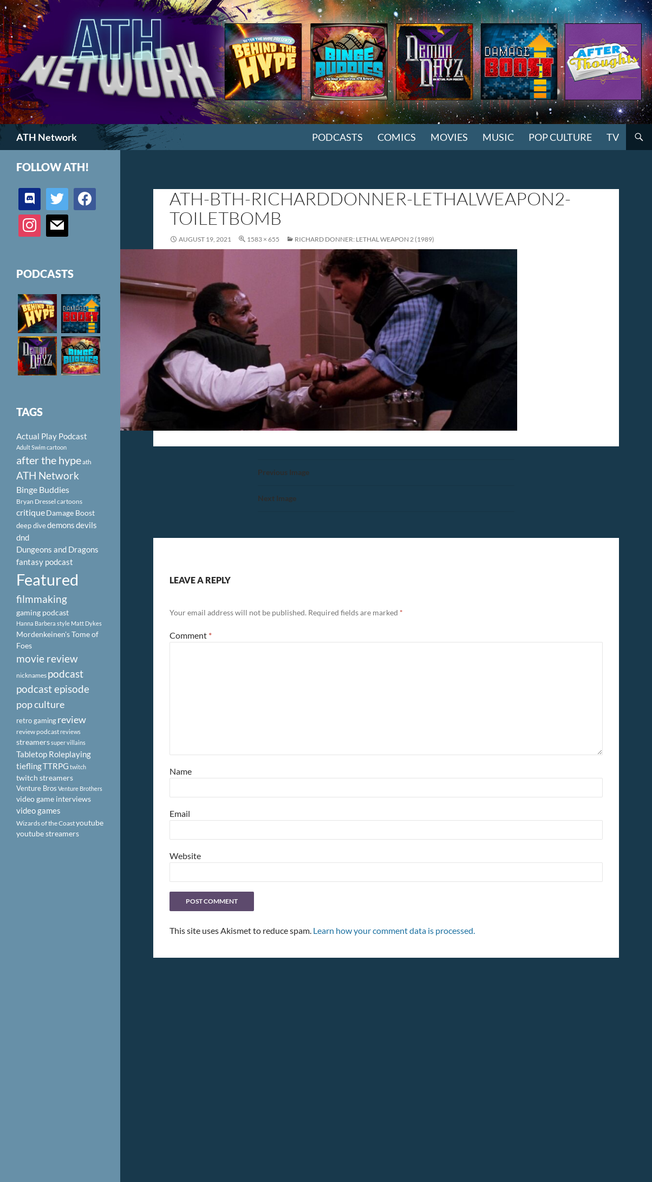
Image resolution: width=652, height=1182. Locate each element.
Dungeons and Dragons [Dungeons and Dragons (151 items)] (57, 549)
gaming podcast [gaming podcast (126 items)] (42, 612)
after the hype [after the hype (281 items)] (48, 460)
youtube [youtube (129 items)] (89, 822)
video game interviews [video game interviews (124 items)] (53, 798)
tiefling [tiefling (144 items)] (29, 766)
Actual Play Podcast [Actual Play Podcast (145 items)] (51, 436)
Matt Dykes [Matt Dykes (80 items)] (86, 623)
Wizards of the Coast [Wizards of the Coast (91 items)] (45, 823)
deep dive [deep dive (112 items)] (31, 525)
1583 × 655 (263, 239)
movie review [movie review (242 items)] (47, 659)
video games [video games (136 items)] (38, 810)
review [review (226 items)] (71, 719)
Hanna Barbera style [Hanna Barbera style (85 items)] (43, 623)
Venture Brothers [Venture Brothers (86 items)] (80, 788)
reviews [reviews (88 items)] (70, 731)
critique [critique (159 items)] (30, 512)
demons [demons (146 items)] (61, 525)
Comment (190, 635)
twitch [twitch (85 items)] (78, 766)
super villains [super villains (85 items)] (68, 742)
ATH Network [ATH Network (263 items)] (47, 475)
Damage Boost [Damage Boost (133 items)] (70, 512)
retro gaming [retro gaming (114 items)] (36, 720)
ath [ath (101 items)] (87, 462)
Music (498, 137)
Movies (449, 137)
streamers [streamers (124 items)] (33, 741)
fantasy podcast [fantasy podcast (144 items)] (44, 562)
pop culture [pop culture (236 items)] (40, 704)
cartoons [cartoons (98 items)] (69, 501)
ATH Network (46, 137)
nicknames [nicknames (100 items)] (31, 675)
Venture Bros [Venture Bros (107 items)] (36, 788)
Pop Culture (560, 137)
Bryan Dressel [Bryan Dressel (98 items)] (36, 501)
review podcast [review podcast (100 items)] (37, 732)
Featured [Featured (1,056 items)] (47, 579)
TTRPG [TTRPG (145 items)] (56, 766)
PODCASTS (337, 137)
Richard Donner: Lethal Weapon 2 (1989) (364, 239)
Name (180, 771)
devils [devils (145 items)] (86, 525)
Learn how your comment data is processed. (394, 930)
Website (185, 855)
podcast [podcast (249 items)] (65, 673)
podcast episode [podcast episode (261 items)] (52, 689)
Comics (396, 137)
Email (179, 813)
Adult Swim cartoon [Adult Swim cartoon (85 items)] (41, 447)
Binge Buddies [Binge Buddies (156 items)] (42, 490)
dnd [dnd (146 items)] (22, 537)
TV (613, 137)
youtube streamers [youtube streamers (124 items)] (47, 833)
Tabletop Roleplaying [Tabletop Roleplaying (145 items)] (53, 754)
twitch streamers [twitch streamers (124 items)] (44, 777)
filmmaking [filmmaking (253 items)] (41, 599)
